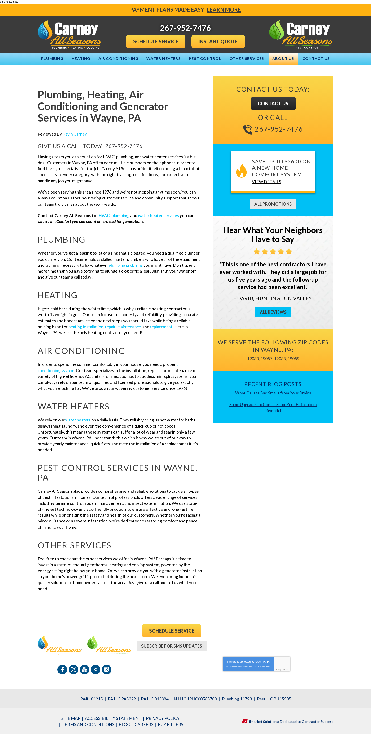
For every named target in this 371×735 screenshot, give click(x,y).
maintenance (130, 326)
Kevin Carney (75, 133)
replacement (163, 326)
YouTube (84, 670)
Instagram (95, 670)
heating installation (86, 326)
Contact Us (273, 103)
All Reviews (273, 311)
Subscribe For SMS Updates (171, 647)
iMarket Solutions (263, 722)
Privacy (278, 670)
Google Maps (106, 670)
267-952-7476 (126, 146)
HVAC (105, 215)
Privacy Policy (243, 667)
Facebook (62, 670)
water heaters (78, 420)
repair (110, 326)
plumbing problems (126, 265)
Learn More (224, 9)
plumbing (121, 215)
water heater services (161, 215)
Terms (285, 670)
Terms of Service (259, 667)
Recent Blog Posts (273, 383)
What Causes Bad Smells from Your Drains (273, 392)
